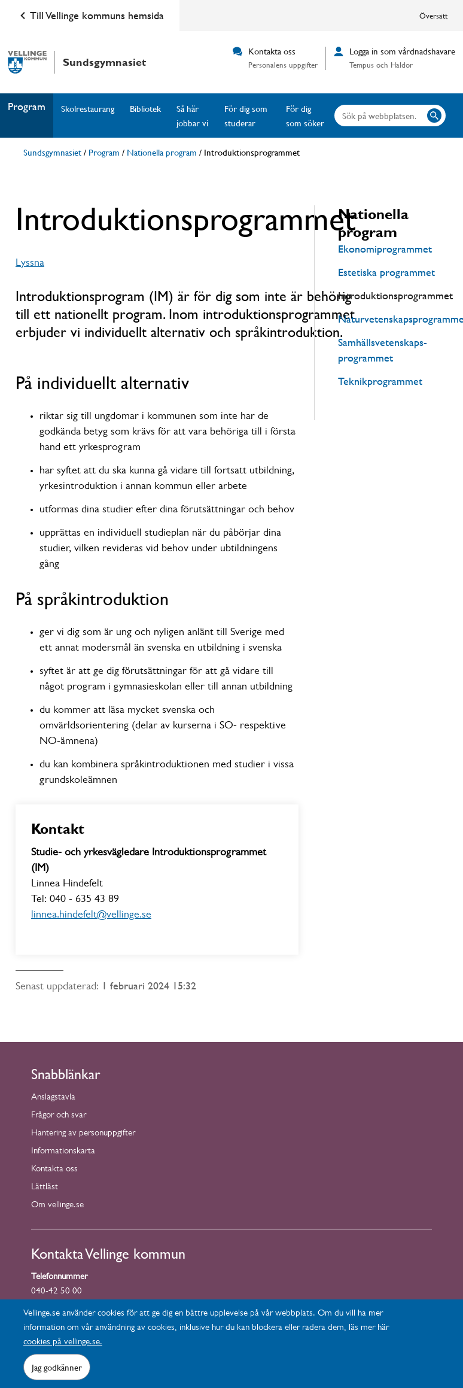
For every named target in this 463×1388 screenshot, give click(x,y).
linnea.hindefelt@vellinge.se (91, 915)
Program (26, 106)
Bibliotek (145, 108)
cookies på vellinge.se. (62, 1342)
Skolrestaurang (87, 108)
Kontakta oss (54, 1169)
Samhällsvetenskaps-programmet (382, 350)
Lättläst (44, 1187)
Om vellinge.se (57, 1205)
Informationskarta (63, 1151)
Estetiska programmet (386, 272)
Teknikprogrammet (380, 381)
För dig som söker (305, 115)
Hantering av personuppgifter (83, 1133)
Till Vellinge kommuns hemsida (90, 15)
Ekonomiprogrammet (385, 248)
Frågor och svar (58, 1115)
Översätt (433, 15)
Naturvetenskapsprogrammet (392, 318)
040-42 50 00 (56, 1291)
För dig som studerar (245, 115)
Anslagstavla (53, 1098)
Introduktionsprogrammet (392, 295)
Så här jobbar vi (192, 115)
